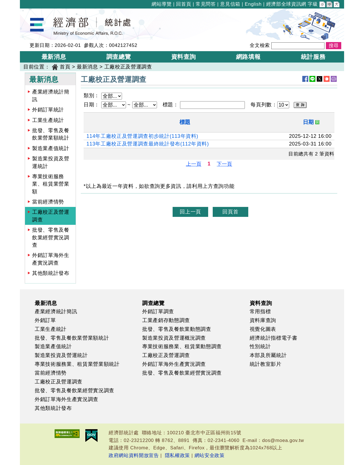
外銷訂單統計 (48, 110)
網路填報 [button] (248, 56)
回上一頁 (190, 212)
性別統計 (260, 346)
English (253, 4)
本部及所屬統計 (268, 355)
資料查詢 (261, 303)
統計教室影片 (266, 364)
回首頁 (183, 4)
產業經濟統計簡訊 (50, 95)
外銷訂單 (45, 320)
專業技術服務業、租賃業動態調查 (182, 346)
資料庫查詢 (263, 320)
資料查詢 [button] (183, 56)
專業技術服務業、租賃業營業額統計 (77, 364)
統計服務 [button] (313, 56)
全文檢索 (260, 45)
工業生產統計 (48, 120)
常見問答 (206, 4)
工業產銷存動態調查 (166, 320)
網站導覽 (162, 4)
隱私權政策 (177, 455)
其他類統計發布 (50, 273)
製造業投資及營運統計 (50, 162)
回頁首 (230, 212)
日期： (92, 104)
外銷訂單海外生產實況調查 (50, 258)
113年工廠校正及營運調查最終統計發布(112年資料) (147, 144)
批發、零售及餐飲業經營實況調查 (50, 237)
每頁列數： (264, 104)
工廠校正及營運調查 (128, 67)
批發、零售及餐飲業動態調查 (176, 329)
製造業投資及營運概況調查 (174, 338)
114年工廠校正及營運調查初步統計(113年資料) (142, 136)
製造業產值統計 (50, 148)
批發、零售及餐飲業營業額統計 (50, 134)
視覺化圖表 (263, 329)
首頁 (65, 67)
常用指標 (260, 311)
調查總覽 (153, 303)
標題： (171, 104)
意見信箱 (230, 4)
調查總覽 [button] (118, 56)
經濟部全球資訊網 (286, 4)
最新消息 (87, 67)
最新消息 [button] (54, 56)
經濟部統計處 (39, 12)
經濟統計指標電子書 (273, 338)
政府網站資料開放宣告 (134, 455)
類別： (92, 95)
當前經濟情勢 (48, 202)
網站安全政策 (210, 455)
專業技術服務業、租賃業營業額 (50, 184)
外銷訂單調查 (158, 311)
